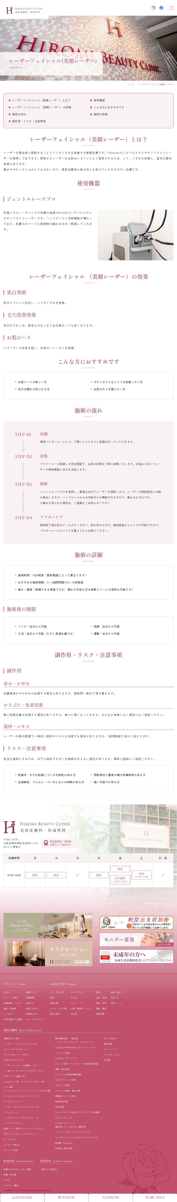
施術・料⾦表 (9, 1009)
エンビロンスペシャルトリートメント (21, 1097)
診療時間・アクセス (12, 1004)
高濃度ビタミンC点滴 (65, 1097)
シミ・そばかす (57, 993)
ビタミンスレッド (63, 1118)
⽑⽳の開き (55, 1015)
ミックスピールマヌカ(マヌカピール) (20, 1118)
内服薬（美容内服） (64, 1149)
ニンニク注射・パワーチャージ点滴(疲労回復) (76, 1064)
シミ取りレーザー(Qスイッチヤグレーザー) (23, 1072)
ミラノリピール (10, 1113)
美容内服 (100, 1015)
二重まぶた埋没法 (48, 1170)
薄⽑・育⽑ (101, 1004)
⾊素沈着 (54, 1004)
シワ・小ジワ (77, 993)
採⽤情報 (30, 998)
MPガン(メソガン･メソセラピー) (18, 1135)
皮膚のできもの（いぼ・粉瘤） (18, 1170)
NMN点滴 (59, 1108)
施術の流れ (19, 114)
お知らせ (30, 1004)
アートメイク (110, 1050)
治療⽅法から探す (11, 1039)
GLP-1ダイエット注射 (65, 1081)
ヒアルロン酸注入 (11, 1146)
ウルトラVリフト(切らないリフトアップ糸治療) (77, 1113)
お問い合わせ (32, 1009)
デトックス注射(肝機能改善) (68, 1075)
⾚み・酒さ (116, 993)
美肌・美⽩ (101, 1009)
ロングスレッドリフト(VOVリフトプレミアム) (76, 1138)
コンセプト (8, 1015)
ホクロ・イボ (77, 1004)
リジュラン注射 (62, 1054)
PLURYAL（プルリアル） (66, 1059)
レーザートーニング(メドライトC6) (20, 1045)
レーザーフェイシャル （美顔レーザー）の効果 (41, 107)
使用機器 (99, 100)
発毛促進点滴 (61, 1102)
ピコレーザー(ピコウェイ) (15, 1050)
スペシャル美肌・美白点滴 (67, 1091)
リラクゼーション (112, 1055)
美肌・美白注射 (62, 1070)
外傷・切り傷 (9, 1175)
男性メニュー (117, 1004)
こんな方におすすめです (109, 107)
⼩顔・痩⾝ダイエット (81, 1009)
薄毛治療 (108, 1045)
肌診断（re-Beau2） (64, 1144)
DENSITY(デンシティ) (13, 1061)
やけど (6, 1181)
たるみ (74, 998)
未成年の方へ (32, 1015)
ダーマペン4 (9, 1140)
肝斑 (52, 998)
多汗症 (74, 1015)
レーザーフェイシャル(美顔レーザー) (20, 1066)
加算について (32, 993)
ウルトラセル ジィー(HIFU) (16, 1055)
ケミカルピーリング (12, 1102)
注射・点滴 (101, 998)
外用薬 (107, 1061)
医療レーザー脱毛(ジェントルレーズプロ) (22, 1129)
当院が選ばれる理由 (12, 1020)
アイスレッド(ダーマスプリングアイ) (72, 1133)
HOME (131, 84)
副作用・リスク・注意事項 (29, 121)
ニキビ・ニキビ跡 (58, 1009)
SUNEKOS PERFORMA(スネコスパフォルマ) (75, 1048)
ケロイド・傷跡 (10, 1186)
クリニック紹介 (10, 998)
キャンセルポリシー (35, 1020)
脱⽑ (98, 993)
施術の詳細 (101, 114)
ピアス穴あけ (110, 1039)
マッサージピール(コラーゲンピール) (20, 1108)
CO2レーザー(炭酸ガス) (14, 1077)
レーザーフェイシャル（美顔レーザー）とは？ (41, 100)
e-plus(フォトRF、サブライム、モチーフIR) (23, 1082)
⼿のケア (115, 998)
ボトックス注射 (10, 1151)
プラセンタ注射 (62, 1086)
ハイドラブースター (12, 1124)
